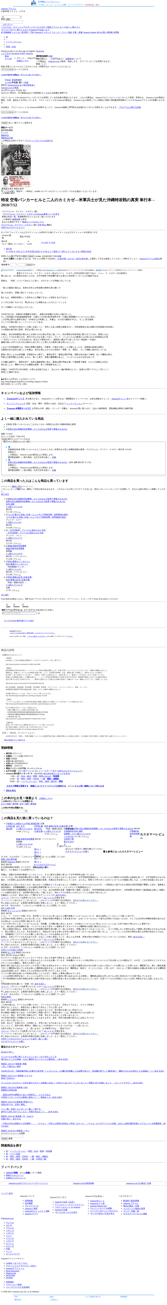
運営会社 (17, 1299)
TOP (16, 1296)
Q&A (52, 1296)
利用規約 (123, 1296)
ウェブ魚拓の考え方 (93, 1296)
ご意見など (54, 1299)
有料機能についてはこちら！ (49, 1)
